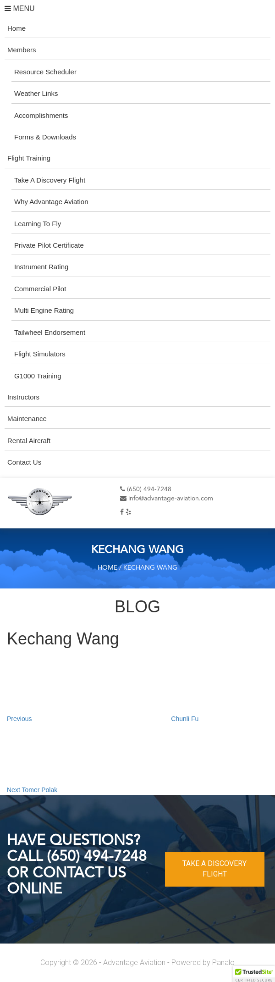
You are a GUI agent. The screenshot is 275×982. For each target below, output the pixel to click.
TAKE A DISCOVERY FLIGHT (214, 868)
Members (21, 50)
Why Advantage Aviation (51, 201)
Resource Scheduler (45, 72)
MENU (20, 8)
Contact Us (24, 462)
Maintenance (27, 418)
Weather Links (36, 93)
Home (16, 28)
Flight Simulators (40, 354)
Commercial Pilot (40, 289)
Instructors (23, 397)
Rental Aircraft (28, 440)
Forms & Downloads (45, 137)
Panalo (223, 962)
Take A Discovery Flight (49, 180)
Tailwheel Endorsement (49, 332)
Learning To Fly (37, 223)
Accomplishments (41, 115)
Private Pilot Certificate (49, 245)
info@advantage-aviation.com (166, 498)
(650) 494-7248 (145, 489)
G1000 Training (37, 376)
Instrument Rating (41, 267)
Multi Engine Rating (44, 310)
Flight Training (28, 158)
